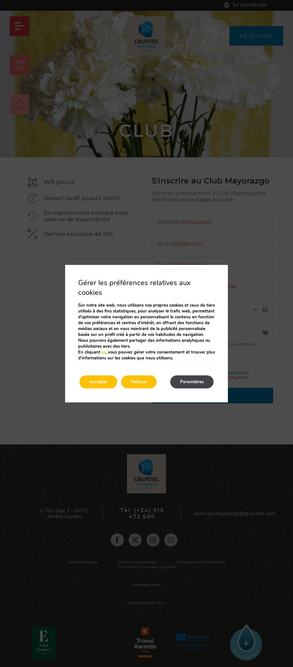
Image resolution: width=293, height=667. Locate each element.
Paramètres (192, 382)
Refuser (139, 382)
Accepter (98, 382)
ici (103, 352)
